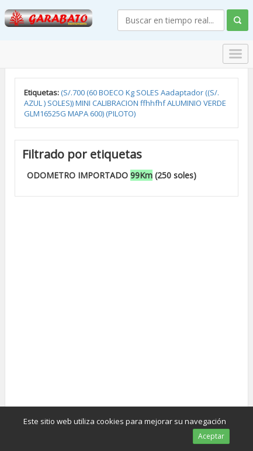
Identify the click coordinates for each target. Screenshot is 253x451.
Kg (131, 92)
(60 (92, 92)
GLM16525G (46, 113)
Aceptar (211, 436)
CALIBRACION (116, 103)
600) (98, 113)
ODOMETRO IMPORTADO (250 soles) (111, 175)
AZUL (34, 103)
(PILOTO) (121, 113)
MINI (83, 103)
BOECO (112, 92)
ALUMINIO (185, 103)
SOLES (148, 92)
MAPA (79, 113)
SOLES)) (61, 103)
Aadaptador (183, 92)
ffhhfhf (153, 103)
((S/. (212, 92)
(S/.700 (73, 92)
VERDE (214, 103)
